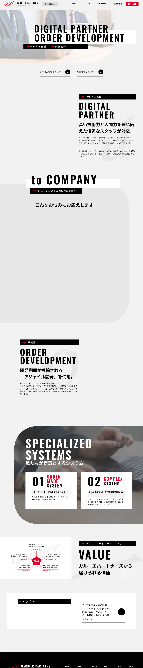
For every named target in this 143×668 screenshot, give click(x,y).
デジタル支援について (54, 71)
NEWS (106, 635)
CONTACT (132, 4)
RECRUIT (118, 635)
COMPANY (94, 635)
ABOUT (68, 635)
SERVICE (80, 635)
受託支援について (90, 71)
